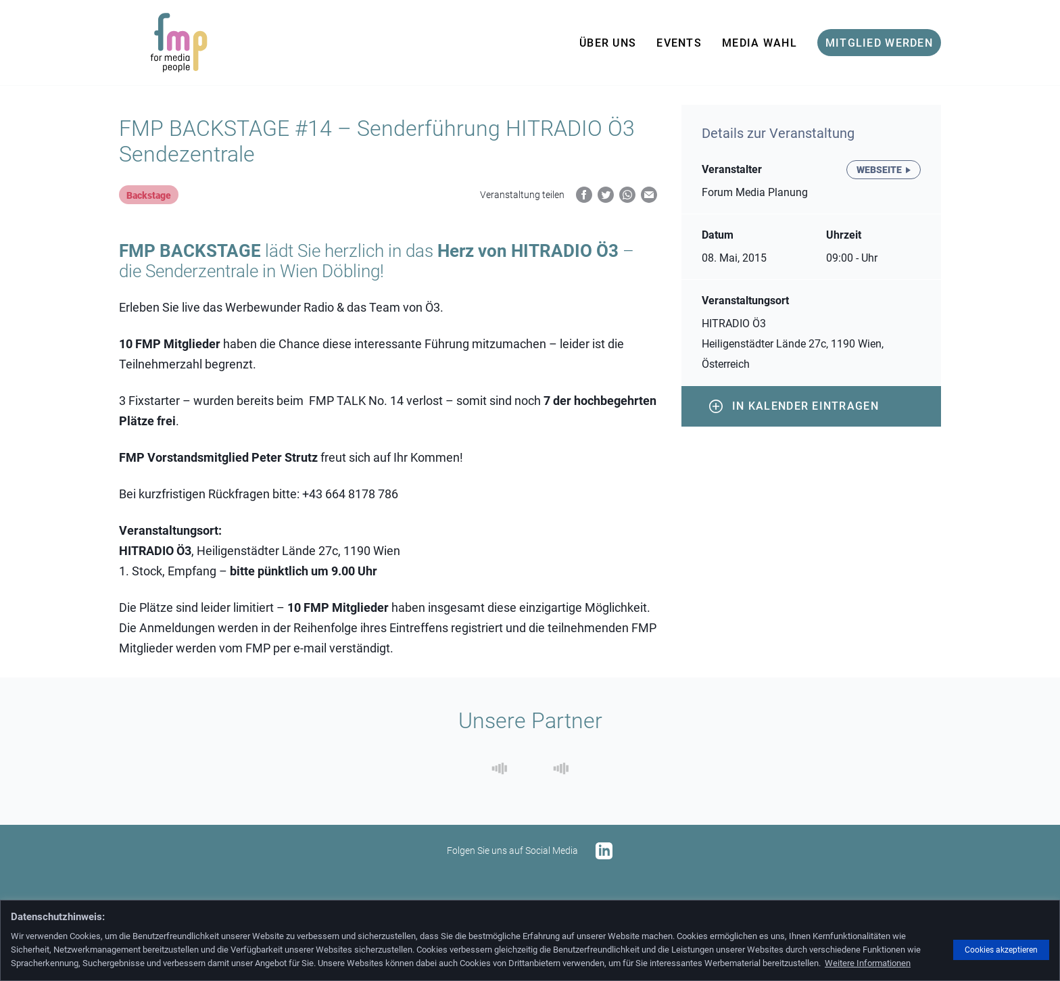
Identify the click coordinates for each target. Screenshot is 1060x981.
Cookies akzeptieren (1001, 950)
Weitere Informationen (868, 963)
